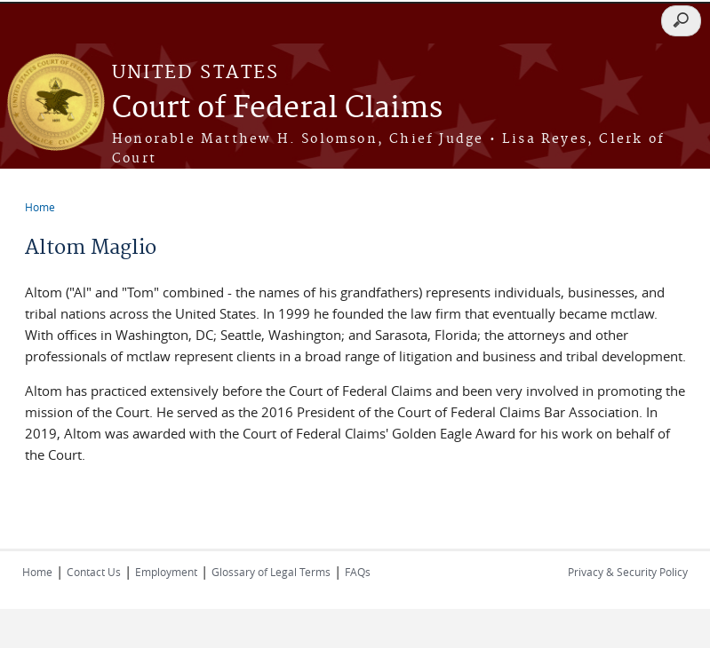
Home (40, 207)
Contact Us (94, 572)
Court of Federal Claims (277, 109)
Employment (166, 572)
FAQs (358, 572)
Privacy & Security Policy (628, 572)
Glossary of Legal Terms (271, 572)
